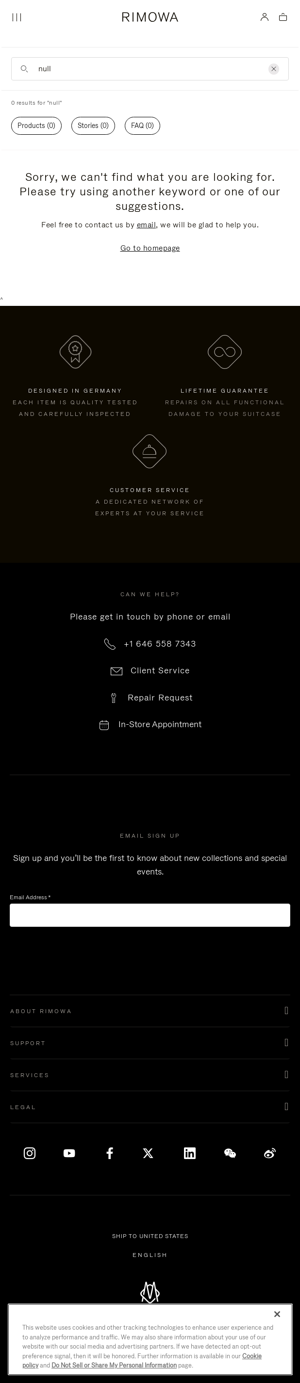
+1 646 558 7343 (160, 644)
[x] (150, 1153)
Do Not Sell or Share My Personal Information (114, 1365)
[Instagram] (29, 1153)
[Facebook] (109, 1153)
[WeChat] (230, 1153)
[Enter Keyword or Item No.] (150, 68)
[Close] (277, 1314)
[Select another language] (150, 1255)
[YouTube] (70, 1153)
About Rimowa (41, 1011)
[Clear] (273, 69)
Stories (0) (93, 125)
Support (28, 1043)
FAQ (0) (142, 125)
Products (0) (36, 125)
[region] (150, 1339)
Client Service (160, 670)
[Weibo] (270, 1153)
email (146, 225)
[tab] (36, 126)
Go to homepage (150, 248)
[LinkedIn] (190, 1153)
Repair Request (160, 697)
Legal (23, 1107)
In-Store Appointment (159, 724)
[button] (150, 1011)
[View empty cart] (283, 18)
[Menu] (16, 17)
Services (30, 1075)
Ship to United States (152, 1236)
